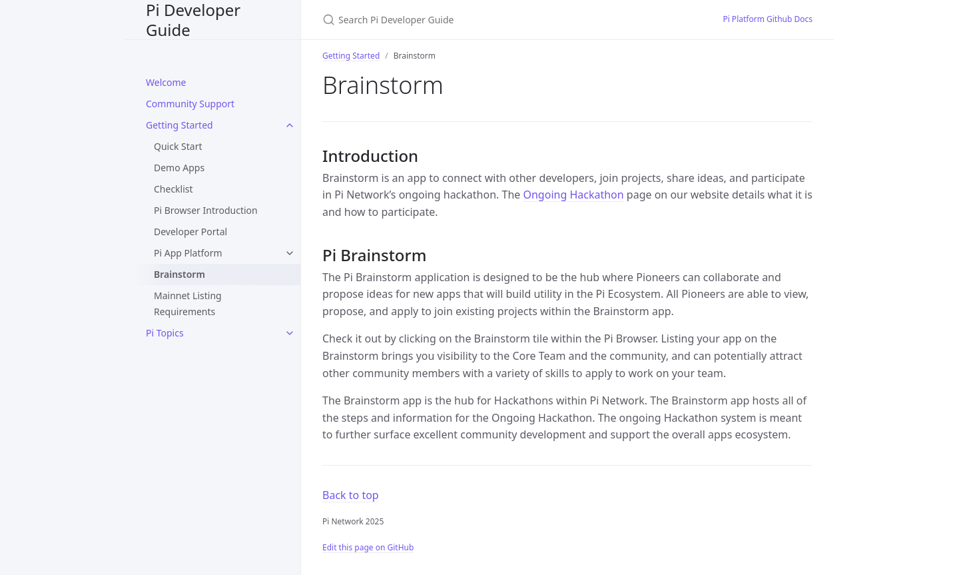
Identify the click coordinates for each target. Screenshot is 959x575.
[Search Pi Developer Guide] (479, 19)
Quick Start (178, 146)
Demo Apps (179, 167)
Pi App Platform (188, 253)
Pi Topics (165, 332)
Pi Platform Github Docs (767, 19)
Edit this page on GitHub (368, 547)
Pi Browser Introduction (206, 210)
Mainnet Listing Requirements (188, 303)
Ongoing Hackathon (573, 194)
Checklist (173, 189)
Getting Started (179, 125)
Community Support (190, 103)
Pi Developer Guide (193, 19)
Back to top (350, 495)
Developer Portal (190, 231)
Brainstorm (179, 274)
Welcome (166, 82)
